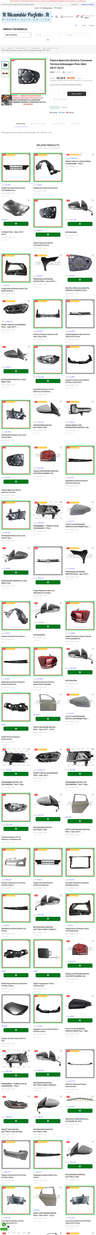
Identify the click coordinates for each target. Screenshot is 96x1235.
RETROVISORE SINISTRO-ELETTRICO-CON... (43, 1130)
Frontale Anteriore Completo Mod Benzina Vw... (77, 884)
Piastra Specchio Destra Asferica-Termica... (11, 491)
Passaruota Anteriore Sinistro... (46, 188)
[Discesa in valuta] (84, 26)
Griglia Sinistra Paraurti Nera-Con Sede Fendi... (77, 929)
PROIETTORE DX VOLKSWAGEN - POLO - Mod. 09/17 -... (14, 326)
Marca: (52, 72)
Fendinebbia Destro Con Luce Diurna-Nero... (13, 536)
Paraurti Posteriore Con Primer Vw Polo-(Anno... (13, 1176)
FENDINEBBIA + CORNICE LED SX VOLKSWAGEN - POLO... (14, 1085)
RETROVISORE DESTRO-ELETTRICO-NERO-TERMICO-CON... (44, 1084)
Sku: (64, 72)
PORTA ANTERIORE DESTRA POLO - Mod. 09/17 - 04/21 (44, 728)
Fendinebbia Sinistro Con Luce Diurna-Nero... (13, 436)
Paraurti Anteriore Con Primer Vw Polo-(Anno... (13, 884)
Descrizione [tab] (20, 124)
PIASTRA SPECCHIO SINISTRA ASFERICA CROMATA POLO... (77, 289)
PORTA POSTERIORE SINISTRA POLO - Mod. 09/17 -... (77, 830)
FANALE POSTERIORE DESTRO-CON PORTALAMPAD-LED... (77, 975)
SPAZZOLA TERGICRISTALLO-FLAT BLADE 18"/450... (77, 1120)
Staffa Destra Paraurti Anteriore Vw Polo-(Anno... (14, 984)
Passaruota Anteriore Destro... (13, 636)
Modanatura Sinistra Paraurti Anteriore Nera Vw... (13, 683)
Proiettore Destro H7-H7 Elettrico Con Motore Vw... (11, 838)
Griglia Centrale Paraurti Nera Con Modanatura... (13, 189)
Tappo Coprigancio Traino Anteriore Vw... (43, 984)
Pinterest (71, 112)
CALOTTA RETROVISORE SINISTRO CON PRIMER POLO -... (78, 525)
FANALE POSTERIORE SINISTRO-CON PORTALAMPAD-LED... (46, 472)
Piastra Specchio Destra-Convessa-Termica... (43, 244)
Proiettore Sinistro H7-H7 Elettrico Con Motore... (43, 390)
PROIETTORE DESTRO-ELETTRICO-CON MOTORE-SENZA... (12, 1130)
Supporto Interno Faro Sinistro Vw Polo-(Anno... (45, 1030)
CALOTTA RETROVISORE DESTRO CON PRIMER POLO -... (77, 717)
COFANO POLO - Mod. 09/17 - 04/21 (12, 233)
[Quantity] (58, 94)
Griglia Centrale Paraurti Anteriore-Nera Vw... (43, 884)
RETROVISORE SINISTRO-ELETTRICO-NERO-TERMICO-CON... (44, 928)
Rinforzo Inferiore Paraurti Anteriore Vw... (76, 1085)
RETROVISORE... (71, 232)
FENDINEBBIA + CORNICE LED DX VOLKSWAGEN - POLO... (46, 527)
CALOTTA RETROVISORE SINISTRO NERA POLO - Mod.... (77, 1030)
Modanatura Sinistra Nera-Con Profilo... (13, 929)
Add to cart (76, 94)
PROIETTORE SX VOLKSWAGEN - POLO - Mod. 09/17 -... (46, 774)
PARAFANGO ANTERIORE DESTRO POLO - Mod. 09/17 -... (45, 280)
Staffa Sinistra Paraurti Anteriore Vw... (10, 738)
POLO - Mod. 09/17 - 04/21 (8, 193)
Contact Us (74, 4)
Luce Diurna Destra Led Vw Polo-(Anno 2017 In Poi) (78, 1222)
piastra (58, 72)
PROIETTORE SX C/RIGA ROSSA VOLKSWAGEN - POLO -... (78, 162)
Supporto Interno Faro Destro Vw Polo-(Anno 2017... (77, 381)
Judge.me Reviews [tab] (59, 124)
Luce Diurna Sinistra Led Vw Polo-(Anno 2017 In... (12, 1222)
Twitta (63, 112)
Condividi (54, 112)
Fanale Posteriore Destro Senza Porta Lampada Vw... (78, 637)
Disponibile (54, 107)
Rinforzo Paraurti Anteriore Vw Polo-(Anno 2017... (45, 335)
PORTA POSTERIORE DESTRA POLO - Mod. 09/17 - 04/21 (44, 1214)
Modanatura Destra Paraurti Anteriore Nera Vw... (76, 482)
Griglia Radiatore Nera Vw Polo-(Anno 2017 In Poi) (78, 335)
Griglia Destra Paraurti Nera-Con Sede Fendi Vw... (14, 289)
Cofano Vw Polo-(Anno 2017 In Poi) (13, 1039)
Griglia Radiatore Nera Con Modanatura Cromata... (44, 591)
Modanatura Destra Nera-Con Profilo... (45, 1176)
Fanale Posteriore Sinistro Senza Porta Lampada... (43, 683)
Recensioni (75, 124)
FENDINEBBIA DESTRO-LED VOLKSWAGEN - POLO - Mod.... (13, 783)
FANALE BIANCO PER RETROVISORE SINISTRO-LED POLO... (76, 426)
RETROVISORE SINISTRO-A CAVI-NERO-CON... (14, 582)
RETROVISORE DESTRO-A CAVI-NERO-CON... (13, 380)
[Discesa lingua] (92, 26)
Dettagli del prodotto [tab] (38, 124)
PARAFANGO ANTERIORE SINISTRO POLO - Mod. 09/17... (77, 573)
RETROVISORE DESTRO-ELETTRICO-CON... (42, 426)
